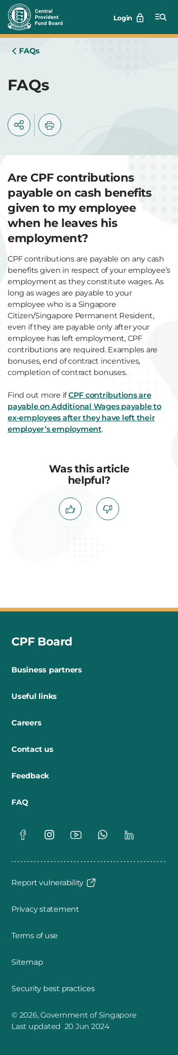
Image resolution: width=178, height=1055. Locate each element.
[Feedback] (30, 776)
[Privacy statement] (45, 909)
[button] (19, 124)
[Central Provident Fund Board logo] (41, 17)
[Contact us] (32, 749)
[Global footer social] (22, 834)
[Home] (26, 51)
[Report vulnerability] (54, 883)
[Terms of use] (34, 936)
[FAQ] (19, 802)
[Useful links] (34, 696)
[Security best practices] (52, 988)
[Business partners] (46, 670)
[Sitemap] (27, 962)
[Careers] (26, 723)
